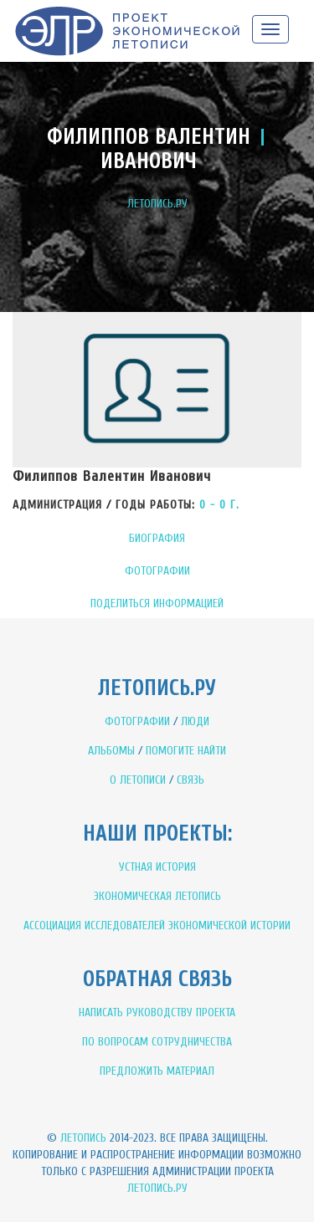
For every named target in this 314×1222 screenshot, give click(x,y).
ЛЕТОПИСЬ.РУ (157, 204)
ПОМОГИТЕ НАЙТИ (186, 751)
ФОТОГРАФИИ (157, 571)
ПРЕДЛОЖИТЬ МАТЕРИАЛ (157, 1071)
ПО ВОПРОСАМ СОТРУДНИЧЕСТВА (157, 1042)
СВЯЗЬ (190, 780)
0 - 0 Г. (219, 505)
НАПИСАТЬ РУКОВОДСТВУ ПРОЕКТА (157, 1012)
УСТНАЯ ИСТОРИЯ (157, 867)
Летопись (83, 1138)
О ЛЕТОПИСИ (138, 780)
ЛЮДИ (195, 721)
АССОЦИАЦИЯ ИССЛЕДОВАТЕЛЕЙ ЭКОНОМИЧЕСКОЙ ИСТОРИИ (157, 925)
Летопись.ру (157, 1188)
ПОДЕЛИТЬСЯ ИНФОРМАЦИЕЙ (157, 603)
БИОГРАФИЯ (157, 538)
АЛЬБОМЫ (111, 751)
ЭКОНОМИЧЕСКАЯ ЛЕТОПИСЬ (157, 896)
